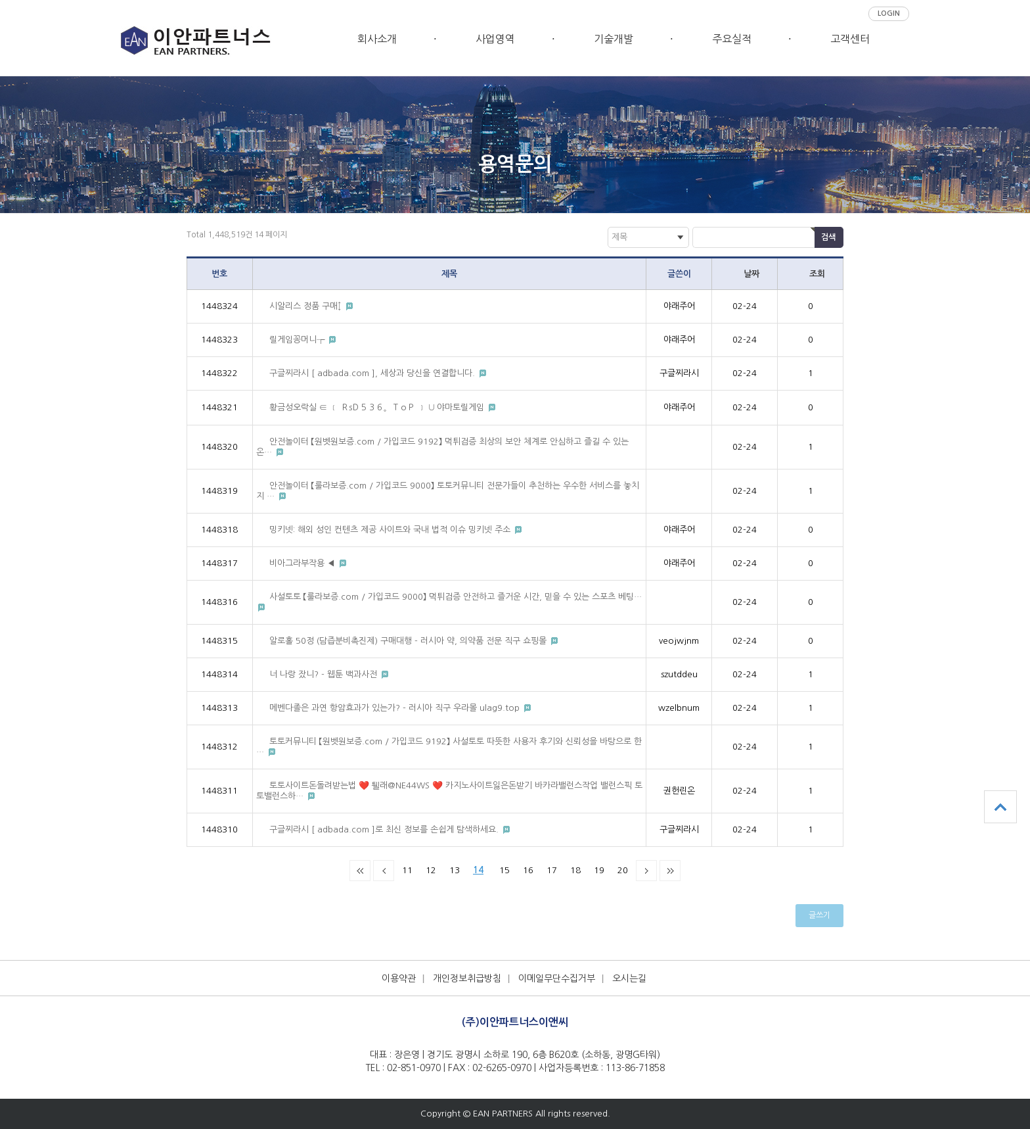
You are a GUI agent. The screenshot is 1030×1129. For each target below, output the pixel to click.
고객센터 (850, 39)
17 (552, 870)
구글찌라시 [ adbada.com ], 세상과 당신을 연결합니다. (373, 373)
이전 (383, 870)
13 (454, 870)
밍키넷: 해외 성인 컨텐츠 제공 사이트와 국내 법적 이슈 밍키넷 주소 (391, 529)
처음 (359, 870)
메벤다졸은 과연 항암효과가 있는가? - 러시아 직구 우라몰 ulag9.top (395, 708)
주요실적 (731, 39)
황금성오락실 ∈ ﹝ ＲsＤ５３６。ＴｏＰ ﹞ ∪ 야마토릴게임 (378, 407)
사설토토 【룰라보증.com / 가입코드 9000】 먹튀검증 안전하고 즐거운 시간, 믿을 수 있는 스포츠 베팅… (455, 596)
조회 (817, 274)
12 (431, 870)
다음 (646, 870)
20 (622, 870)
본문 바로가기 (0, 26)
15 (504, 870)
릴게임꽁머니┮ (298, 339)
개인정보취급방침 (467, 978)
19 (599, 870)
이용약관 (399, 978)
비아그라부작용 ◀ (303, 563)
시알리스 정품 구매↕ (306, 306)
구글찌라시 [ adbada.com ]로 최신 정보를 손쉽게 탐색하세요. (385, 829)
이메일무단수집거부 (556, 978)
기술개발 (613, 39)
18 (575, 870)
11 (407, 870)
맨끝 (670, 870)
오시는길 (629, 978)
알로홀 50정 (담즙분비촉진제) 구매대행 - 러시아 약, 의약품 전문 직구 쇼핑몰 (409, 641)
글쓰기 (819, 915)
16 (528, 870)
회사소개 (377, 39)
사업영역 (495, 39)
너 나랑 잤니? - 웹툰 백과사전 (324, 674)
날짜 (751, 274)
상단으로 (1000, 806)
